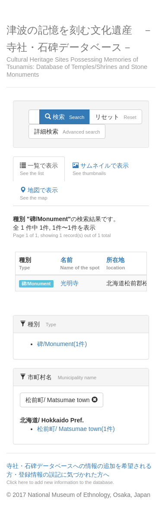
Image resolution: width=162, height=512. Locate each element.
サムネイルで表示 (101, 169)
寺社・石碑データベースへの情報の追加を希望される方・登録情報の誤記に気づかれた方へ (79, 474)
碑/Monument (36, 283)
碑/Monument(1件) (62, 343)
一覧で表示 (39, 169)
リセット (115, 116)
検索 (64, 116)
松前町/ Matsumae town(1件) (76, 428)
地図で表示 (39, 194)
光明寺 (69, 283)
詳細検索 (67, 131)
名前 (66, 259)
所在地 (115, 259)
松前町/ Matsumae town (61, 399)
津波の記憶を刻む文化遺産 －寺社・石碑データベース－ (81, 51)
